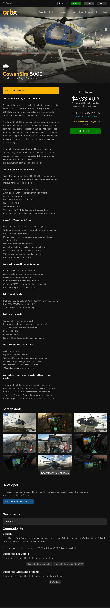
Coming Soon (101, 12)
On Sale (51, 12)
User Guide (10, 521)
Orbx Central (21, 538)
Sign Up (102, 3)
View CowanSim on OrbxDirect (18, 501)
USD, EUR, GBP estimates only (85, 117)
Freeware (89, 12)
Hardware (62, 12)
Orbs (81, 12)
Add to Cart (85, 131)
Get (76, 3)
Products (42, 12)
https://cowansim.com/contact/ (17, 495)
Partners (72, 12)
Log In (89, 3)
